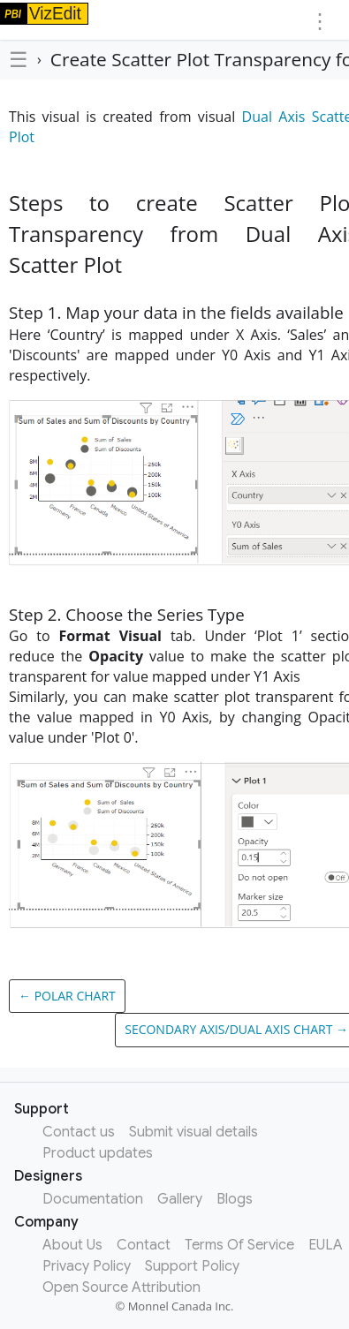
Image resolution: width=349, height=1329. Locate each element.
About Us (72, 1245)
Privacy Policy (86, 1266)
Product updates (97, 1153)
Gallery (179, 1199)
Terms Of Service (239, 1245)
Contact (144, 1245)
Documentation (92, 1199)
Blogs (234, 1199)
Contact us (78, 1132)
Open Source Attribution (121, 1287)
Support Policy (192, 1266)
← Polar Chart (67, 995)
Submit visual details (193, 1132)
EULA (325, 1245)
